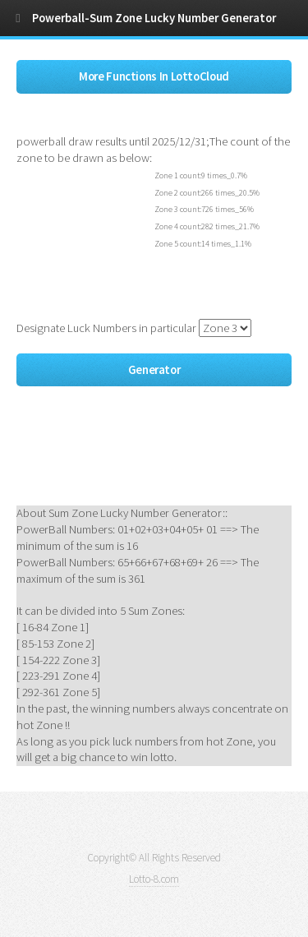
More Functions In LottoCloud (154, 76)
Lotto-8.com (154, 879)
